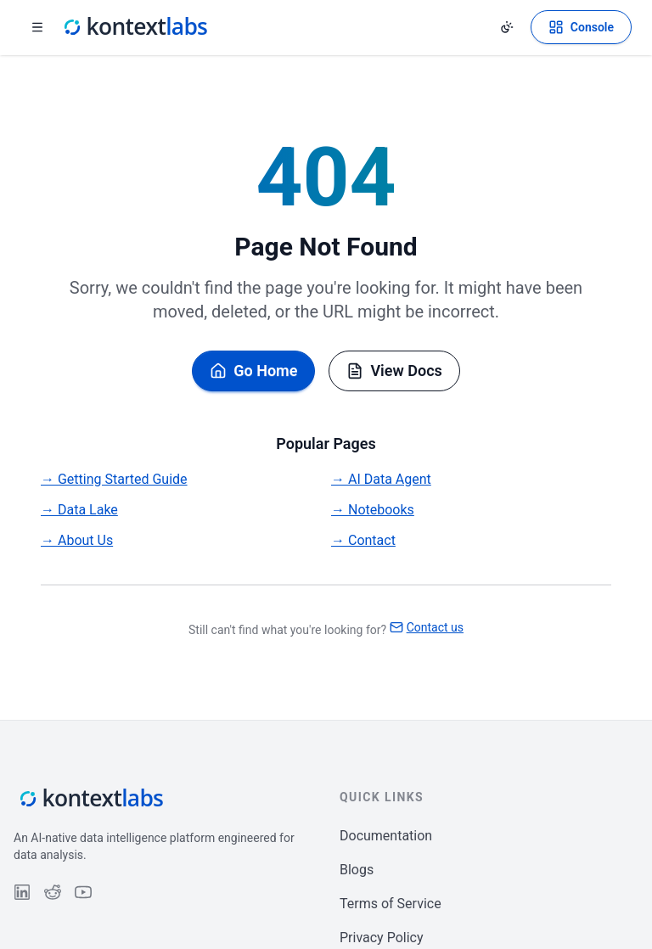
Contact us (427, 627)
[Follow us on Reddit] (52, 892)
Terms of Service (390, 904)
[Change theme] (507, 27)
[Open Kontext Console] (581, 27)
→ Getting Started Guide (114, 479)
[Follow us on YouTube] (83, 892)
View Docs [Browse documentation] (393, 370)
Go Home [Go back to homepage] (253, 370)
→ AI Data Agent (381, 479)
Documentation (386, 836)
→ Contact (363, 540)
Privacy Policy (382, 937)
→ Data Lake (79, 510)
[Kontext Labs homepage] (134, 27)
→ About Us (77, 540)
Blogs (357, 870)
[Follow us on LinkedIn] (22, 892)
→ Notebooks (372, 510)
